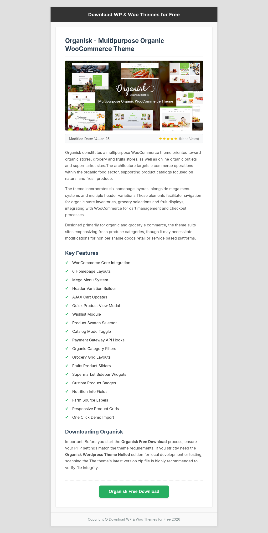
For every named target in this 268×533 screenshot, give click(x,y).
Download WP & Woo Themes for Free (134, 14)
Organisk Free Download (134, 491)
